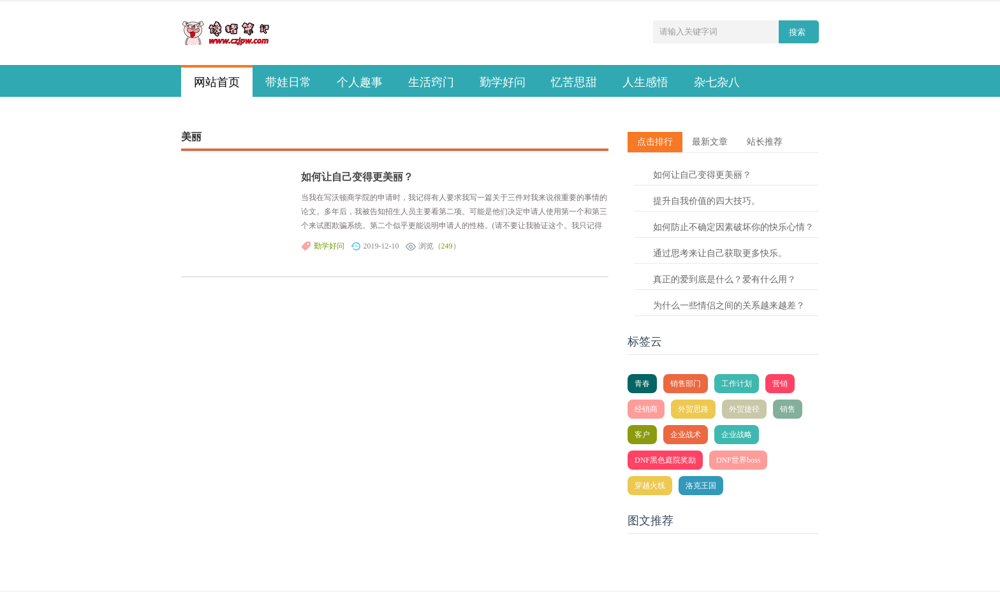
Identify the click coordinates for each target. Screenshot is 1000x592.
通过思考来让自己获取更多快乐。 (720, 253)
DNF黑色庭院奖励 (665, 460)
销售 (787, 409)
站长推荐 (765, 142)
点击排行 (655, 142)
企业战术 (685, 434)
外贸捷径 (744, 409)
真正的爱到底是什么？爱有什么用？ (724, 279)
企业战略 (736, 434)
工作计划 (736, 383)
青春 (642, 383)
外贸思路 (693, 409)
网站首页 (217, 82)
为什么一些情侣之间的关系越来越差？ (729, 305)
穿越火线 (650, 485)
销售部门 (685, 383)
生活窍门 (431, 82)
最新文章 (710, 142)
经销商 (646, 409)
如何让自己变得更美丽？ (357, 176)
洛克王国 (701, 485)
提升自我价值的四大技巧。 (706, 201)
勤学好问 (503, 82)
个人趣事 (360, 82)
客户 (642, 434)
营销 (780, 383)
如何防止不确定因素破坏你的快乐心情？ (733, 227)
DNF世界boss (738, 460)
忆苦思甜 (574, 82)
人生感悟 (645, 82)
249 (447, 246)
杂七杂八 (717, 82)
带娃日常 (288, 82)
